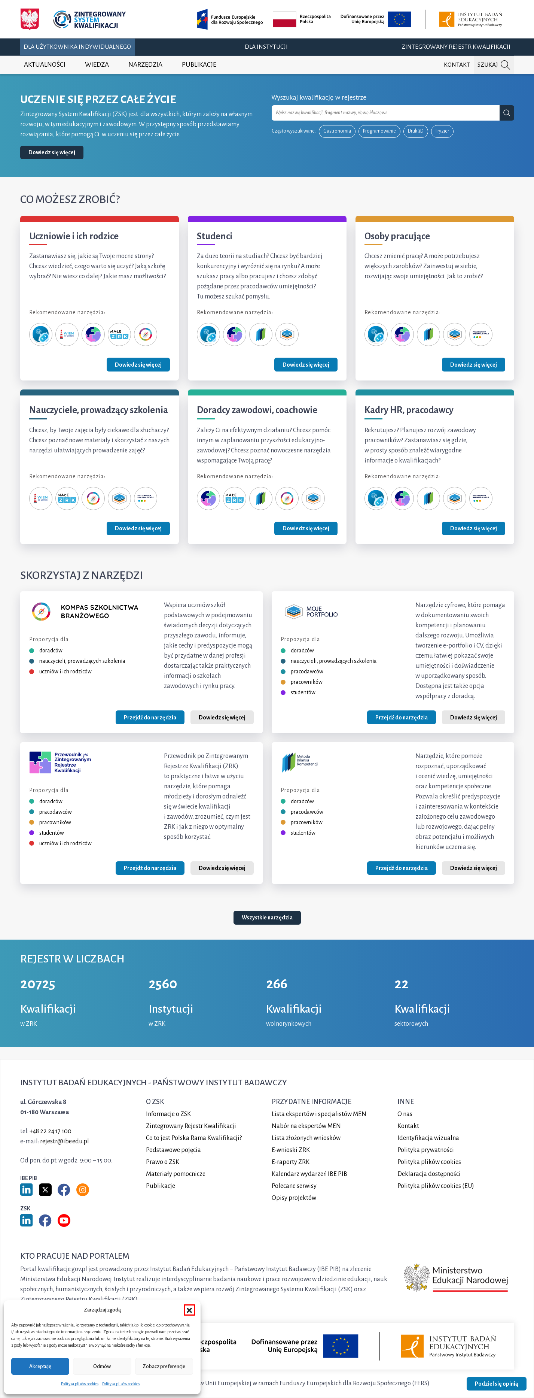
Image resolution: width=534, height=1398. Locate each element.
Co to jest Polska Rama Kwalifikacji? (194, 1138)
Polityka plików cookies (79, 1384)
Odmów (102, 1366)
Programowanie (379, 131)
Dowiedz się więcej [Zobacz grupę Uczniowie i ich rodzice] (138, 365)
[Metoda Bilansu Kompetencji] (260, 334)
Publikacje (199, 64)
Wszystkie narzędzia (267, 918)
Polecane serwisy (294, 1186)
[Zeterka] (40, 334)
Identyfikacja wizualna (428, 1138)
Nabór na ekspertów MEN (306, 1126)
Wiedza (97, 64)
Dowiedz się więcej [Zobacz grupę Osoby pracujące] (473, 365)
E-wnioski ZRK (291, 1150)
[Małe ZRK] (119, 334)
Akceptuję (40, 1366)
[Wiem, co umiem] (67, 334)
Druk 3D (415, 131)
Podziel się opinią (496, 1384)
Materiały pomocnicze (175, 1174)
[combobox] (386, 113)
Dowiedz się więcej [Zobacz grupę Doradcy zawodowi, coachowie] (306, 528)
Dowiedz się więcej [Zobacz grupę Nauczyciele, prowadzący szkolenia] (138, 528)
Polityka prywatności (425, 1150)
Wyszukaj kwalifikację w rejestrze (319, 97)
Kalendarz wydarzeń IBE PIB (309, 1174)
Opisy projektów (294, 1198)
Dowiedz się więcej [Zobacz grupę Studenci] (306, 365)
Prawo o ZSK (162, 1162)
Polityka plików (429, 1162)
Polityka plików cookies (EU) (435, 1186)
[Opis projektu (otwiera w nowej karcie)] (351, 19)
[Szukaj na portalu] (494, 65)
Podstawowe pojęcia (173, 1150)
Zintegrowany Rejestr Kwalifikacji (456, 46)
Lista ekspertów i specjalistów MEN (319, 1114)
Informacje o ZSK (168, 1114)
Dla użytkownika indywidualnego (77, 46)
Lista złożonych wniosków (306, 1138)
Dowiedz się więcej (51, 152)
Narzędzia (145, 64)
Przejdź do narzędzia (150, 718)
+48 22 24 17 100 (50, 1131)
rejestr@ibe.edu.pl (64, 1141)
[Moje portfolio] (287, 334)
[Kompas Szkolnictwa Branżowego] (145, 334)
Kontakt (457, 64)
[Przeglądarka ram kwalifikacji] (480, 334)
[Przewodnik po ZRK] (93, 334)
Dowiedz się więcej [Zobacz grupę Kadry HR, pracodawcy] (473, 528)
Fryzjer (442, 131)
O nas (404, 1114)
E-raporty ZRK (290, 1162)
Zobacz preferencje (164, 1366)
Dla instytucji (266, 46)
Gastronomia (337, 131)
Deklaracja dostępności (429, 1174)
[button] (189, 1310)
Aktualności (44, 64)
